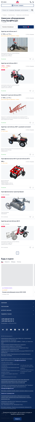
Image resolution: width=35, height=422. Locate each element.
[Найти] (32, 10)
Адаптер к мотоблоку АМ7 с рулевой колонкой (16, 127)
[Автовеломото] (17, 2)
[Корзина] (33, 2)
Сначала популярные (9, 27)
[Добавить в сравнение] (32, 59)
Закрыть (17, 418)
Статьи (19, 261)
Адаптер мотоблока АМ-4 (9, 63)
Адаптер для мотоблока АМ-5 (10, 221)
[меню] (3, 2)
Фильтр (26, 27)
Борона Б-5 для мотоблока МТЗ (11, 95)
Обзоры (13, 261)
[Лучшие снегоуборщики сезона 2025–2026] (17, 280)
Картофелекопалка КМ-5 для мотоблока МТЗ (15, 158)
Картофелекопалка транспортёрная (12, 191)
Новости (7, 261)
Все (2, 261)
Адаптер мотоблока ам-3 (9, 31)
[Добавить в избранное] (29, 59)
